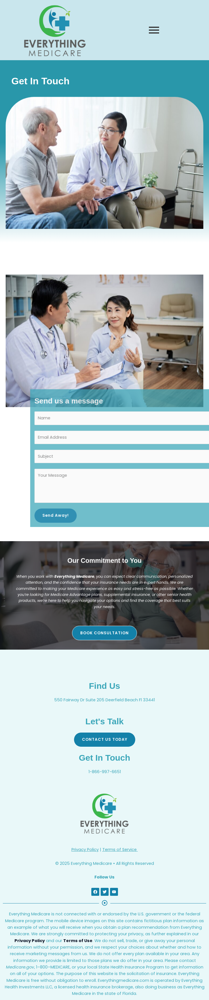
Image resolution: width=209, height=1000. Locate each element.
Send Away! (164, 515)
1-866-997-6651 (104, 772)
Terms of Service (120, 849)
